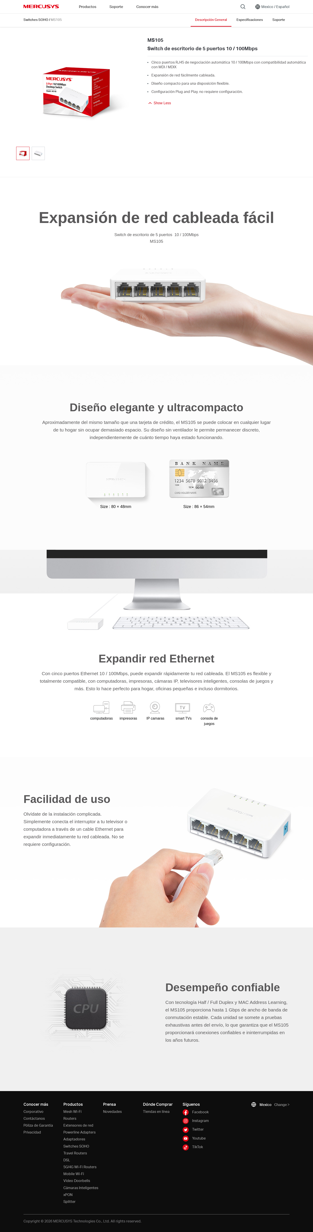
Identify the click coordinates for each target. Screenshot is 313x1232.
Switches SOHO (35, 19)
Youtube (194, 1139)
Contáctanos (34, 1118)
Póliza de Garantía (38, 1125)
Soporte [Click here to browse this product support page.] (278, 19)
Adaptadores (74, 1139)
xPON (67, 1194)
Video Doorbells (76, 1180)
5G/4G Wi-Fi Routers (79, 1167)
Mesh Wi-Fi (72, 1111)
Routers (69, 1118)
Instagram (196, 1121)
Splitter (69, 1201)
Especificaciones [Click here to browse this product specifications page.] (250, 19)
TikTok (193, 1147)
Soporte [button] (116, 6)
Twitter (193, 1130)
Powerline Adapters (79, 1132)
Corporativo (33, 1111)
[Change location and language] (272, 6)
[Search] (243, 6)
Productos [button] (87, 6)
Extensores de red (78, 1125)
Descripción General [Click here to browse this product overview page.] (211, 19)
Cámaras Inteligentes (80, 1188)
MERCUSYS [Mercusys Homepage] (41, 6)
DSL (66, 1160)
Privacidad (32, 1132)
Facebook (196, 1112)
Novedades (112, 1111)
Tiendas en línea (156, 1111)
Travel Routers (75, 1153)
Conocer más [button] (147, 6)
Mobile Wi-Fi (73, 1174)
